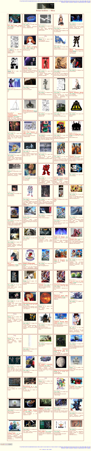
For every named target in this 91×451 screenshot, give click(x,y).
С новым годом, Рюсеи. (27, 372)
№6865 (35, 112)
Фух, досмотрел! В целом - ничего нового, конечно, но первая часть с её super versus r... (76, 159)
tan (76, 0)
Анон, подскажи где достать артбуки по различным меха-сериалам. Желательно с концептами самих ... (61, 96)
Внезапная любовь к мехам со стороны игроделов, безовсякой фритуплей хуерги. (15, 245)
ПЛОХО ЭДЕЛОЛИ (58, 373)
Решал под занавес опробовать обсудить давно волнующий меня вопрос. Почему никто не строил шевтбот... (15, 120)
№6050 (30, 412)
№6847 (33, 48)
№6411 (74, 260)
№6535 (12, 156)
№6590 (43, 155)
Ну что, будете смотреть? (74, 388)
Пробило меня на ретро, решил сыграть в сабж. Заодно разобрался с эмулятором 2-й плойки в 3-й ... (15, 223)
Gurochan (71, 2)
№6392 (24, 265)
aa (59, 0)
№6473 (17, 265)
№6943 (59, 72)
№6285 (48, 285)
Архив (79, 2)
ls (69, 0)
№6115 (24, 388)
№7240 (74, 52)
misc (80, 0)
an (21, 0)
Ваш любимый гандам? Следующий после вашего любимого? (15, 341)
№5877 (12, 411)
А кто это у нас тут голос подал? (75, 284)
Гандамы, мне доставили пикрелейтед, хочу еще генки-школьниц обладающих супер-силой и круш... (76, 264)
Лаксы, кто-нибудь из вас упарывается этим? (30, 414)
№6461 (78, 240)
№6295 (28, 282)
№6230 (43, 344)
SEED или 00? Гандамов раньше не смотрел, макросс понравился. (61, 411)
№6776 (70, 136)
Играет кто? (41, 345)
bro (23, 0)
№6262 (74, 175)
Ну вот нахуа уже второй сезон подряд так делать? (61, 223)
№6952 (43, 72)
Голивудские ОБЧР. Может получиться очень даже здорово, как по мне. (45, 240)
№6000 (12, 317)
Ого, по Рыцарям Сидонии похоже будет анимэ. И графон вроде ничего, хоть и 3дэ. (30, 154)
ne (36, 0)
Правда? (71, 116)
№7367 (59, 29)
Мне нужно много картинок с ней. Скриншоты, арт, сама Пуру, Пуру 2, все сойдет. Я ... (30, 307)
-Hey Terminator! (72, 53)
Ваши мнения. (10, 28)
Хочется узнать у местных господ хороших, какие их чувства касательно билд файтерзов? (76, 27)
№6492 (59, 114)
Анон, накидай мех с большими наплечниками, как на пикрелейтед (61, 354)
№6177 (74, 368)
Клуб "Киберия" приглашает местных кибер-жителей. (30, 27)
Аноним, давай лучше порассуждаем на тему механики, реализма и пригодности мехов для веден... (30, 221)
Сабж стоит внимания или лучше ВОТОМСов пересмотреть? (61, 138)
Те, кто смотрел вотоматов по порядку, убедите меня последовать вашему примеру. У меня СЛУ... (15, 320)
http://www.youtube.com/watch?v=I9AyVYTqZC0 (45, 287)
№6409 (12, 285)
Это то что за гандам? (27, 89)
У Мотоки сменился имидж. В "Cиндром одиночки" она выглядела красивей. (45, 74)
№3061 (28, 238)
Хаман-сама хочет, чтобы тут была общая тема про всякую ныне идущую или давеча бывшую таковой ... (15, 137)
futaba (47, 449)
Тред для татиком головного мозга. (61, 48)
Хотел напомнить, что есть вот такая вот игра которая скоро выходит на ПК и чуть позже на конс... (15, 370)
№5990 (28, 430)
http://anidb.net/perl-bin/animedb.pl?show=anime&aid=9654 (61, 326)
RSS (85, 2)
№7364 (43, 27)
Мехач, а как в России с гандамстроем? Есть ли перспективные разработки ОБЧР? (45, 157)
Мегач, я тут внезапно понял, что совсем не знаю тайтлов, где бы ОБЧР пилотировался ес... (76, 197)
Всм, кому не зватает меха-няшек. (45, 94)
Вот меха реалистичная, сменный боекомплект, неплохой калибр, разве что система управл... (15, 174)
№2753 (74, 328)
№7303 (43, 40)
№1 (8, 90)
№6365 (59, 286)
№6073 (49, 409)
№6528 (43, 216)
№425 (28, 218)
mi (33, 0)
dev (88, 0)
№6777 (74, 114)
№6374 (74, 195)
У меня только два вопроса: (44, 217)
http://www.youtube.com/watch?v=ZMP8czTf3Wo (29, 136)
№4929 (12, 194)
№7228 (12, 72)
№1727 (59, 93)
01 (8, 91)
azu (62, 0)
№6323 (28, 305)
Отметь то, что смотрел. (28, 351)
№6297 (43, 307)
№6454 (55, 239)
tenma (83, 0)
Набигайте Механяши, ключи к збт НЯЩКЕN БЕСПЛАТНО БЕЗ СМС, (45, 411)
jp (68, 0)
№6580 (28, 200)
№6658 (43, 179)
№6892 (74, 94)
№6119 (43, 325)
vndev (85, 0)
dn (64, 0)
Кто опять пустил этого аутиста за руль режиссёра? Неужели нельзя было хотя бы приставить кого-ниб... (45, 139)
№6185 (28, 371)
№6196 (12, 339)
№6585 (43, 200)
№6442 (43, 264)
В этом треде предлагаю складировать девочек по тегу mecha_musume (45, 29)
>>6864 (24, 113)
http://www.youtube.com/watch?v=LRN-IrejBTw (14, 413)
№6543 (12, 221)
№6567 (28, 152)
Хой (55, 201)
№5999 (43, 382)
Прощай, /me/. (41, 116)
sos (74, 0)
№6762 (78, 157)
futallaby (50, 449)
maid (30, 0)
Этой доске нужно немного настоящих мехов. (15, 287)
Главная (88, 2)
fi (65, 0)
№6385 (74, 218)
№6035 (59, 409)
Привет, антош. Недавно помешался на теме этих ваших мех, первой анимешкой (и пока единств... (61, 183)
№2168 (59, 136)
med (32, 0)
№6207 (74, 344)
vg (53, 0)
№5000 (9, 389)
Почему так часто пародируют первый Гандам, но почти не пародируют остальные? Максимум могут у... (76, 433)
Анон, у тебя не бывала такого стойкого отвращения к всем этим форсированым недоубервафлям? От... (45, 203)
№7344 (74, 25)
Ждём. (55, 263)
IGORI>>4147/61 (11, 73)
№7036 (59, 47)
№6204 (28, 324)
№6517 (59, 221)
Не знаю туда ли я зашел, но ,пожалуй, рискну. (30, 390)
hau (67, 0)
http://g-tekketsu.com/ (73, 137)
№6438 (12, 243)
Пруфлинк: (56, 299)
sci (44, 0)
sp (45, 0)
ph (41, 0)
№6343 (43, 238)
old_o (39, 0)
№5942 (49, 366)
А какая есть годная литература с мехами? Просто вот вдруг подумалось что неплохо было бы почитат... (30, 327)
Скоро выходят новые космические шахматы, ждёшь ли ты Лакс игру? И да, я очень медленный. (45, 369)
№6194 (12, 367)
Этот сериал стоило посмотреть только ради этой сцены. (30, 432)
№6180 (59, 352)
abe (61, 0)
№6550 (61, 180)
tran (47, 0)
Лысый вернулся (11, 195)
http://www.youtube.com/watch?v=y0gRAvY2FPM (60, 434)
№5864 (18, 434)
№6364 (74, 283)
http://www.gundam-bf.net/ (44, 265)
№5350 (74, 302)
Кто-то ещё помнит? (73, 95)
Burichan (63, 2)
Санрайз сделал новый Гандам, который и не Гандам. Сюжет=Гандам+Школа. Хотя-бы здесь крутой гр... (15, 305)
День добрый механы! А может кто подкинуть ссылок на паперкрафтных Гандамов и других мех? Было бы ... (45, 182)
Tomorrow (75, 2)
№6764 (59, 157)
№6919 (74, 71)
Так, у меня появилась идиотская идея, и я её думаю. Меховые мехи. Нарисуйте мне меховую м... (76, 242)
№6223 (61, 324)
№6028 (79, 387)
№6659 (28, 179)
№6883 (17, 117)
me (72, 0)
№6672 (12, 134)
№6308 (64, 298)
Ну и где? (25, 239)
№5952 (59, 432)
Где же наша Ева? (26, 50)
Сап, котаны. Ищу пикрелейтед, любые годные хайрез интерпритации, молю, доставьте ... (61, 242)
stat (89, 0)
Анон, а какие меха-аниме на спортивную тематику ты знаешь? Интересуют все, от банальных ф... (61, 159)
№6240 (59, 262)
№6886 (30, 69)
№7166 (12, 50)
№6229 (28, 350)
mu (35, 0)
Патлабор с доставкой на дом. (60, 116)
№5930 (74, 430)
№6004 (59, 372)
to (77, 0)
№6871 (12, 27)
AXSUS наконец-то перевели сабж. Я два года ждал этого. (76, 416)
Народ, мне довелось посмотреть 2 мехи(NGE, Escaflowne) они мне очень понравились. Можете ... (30, 71)
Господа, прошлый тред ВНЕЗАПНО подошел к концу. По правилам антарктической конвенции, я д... (15, 437)
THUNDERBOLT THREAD (44, 41)
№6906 (28, 88)
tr (57, 0)
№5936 (74, 414)
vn (78, 0)
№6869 (43, 114)
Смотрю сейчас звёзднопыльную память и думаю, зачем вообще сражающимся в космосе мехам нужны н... (15, 159)
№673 (9, 172)
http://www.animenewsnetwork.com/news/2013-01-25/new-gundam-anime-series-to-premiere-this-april (78, 347)
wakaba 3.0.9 (44, 449)
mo (56, 0)
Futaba (67, 2)
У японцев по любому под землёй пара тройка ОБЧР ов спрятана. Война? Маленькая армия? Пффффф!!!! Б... (30, 203)
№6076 (59, 392)
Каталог (82, 2)
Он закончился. (26, 180)
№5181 (49, 432)
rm (73, 0)
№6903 (43, 93)
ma (70, 0)
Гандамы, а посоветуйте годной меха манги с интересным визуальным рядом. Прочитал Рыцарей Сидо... (76, 221)
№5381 (30, 134)
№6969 (28, 25)
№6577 (55, 200)
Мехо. (70, 303)
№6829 (43, 136)
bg (52, 0)
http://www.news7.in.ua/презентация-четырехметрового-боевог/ (45, 328)
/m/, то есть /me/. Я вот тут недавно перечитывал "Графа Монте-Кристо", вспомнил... (76, 330)
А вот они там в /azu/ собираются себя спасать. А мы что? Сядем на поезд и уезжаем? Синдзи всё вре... (61, 74)
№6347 (12, 302)
